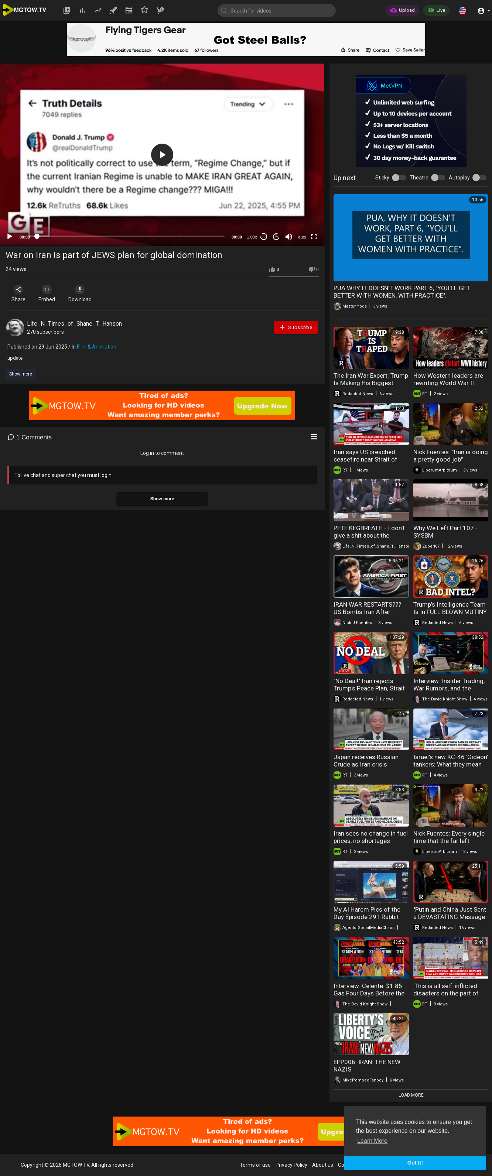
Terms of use (255, 1165)
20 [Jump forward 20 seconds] (276, 236)
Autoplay (459, 178)
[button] (462, 10)
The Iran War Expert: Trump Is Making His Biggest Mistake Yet (371, 383)
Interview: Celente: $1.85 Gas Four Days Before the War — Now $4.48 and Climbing (369, 997)
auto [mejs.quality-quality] (302, 237)
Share (19, 293)
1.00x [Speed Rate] (252, 237)
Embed (49, 293)
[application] (162, 155)
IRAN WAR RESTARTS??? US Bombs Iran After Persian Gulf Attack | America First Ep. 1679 (367, 615)
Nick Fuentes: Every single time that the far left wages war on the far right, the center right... (450, 844)
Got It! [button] (415, 1163)
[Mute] (289, 236)
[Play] (9, 236)
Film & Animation (96, 347)
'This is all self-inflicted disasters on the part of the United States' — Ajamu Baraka (450, 997)
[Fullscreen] (314, 236)
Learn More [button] (372, 1141)
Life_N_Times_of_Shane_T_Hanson (74, 323)
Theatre (419, 178)
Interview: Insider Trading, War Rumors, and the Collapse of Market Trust (449, 688)
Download (83, 293)
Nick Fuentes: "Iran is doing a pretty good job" (450, 455)
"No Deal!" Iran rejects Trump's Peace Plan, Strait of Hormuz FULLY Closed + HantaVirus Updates (371, 692)
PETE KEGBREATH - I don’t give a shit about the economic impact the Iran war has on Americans (369, 539)
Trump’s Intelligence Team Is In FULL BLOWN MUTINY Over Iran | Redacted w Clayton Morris (450, 615)
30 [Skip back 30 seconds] (264, 236)
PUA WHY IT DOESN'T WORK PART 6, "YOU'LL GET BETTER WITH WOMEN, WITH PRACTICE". (402, 291)
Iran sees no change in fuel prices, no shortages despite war (371, 841)
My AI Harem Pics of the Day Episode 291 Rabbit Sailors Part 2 (367, 917)
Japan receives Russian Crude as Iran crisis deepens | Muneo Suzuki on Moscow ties (371, 768)
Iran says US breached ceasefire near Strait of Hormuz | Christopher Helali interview (365, 463)
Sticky (382, 178)
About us (322, 1165)
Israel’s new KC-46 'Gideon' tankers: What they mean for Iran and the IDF (450, 764)
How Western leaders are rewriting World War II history (448, 383)
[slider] (131, 236)
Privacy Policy (291, 1165)
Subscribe (295, 327)
